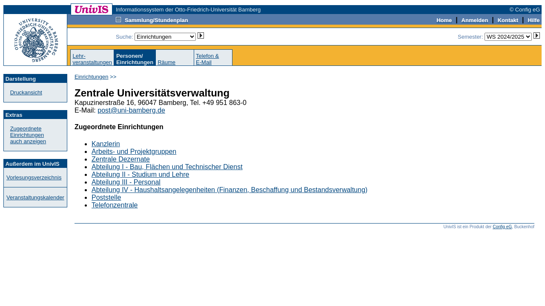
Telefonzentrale (115, 205)
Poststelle (106, 197)
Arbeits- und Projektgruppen (134, 151)
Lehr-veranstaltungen (92, 59)
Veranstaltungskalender (35, 197)
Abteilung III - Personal (126, 182)
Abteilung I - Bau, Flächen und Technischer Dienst (167, 166)
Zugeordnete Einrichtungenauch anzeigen (28, 134)
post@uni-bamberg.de (131, 110)
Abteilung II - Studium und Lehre (140, 174)
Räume (166, 62)
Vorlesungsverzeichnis (33, 177)
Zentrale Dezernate (121, 159)
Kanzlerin (106, 143)
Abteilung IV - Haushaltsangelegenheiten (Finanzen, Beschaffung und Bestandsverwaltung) (229, 189)
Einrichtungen (92, 77)
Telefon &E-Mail (207, 59)
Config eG (502, 226)
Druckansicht (26, 92)
